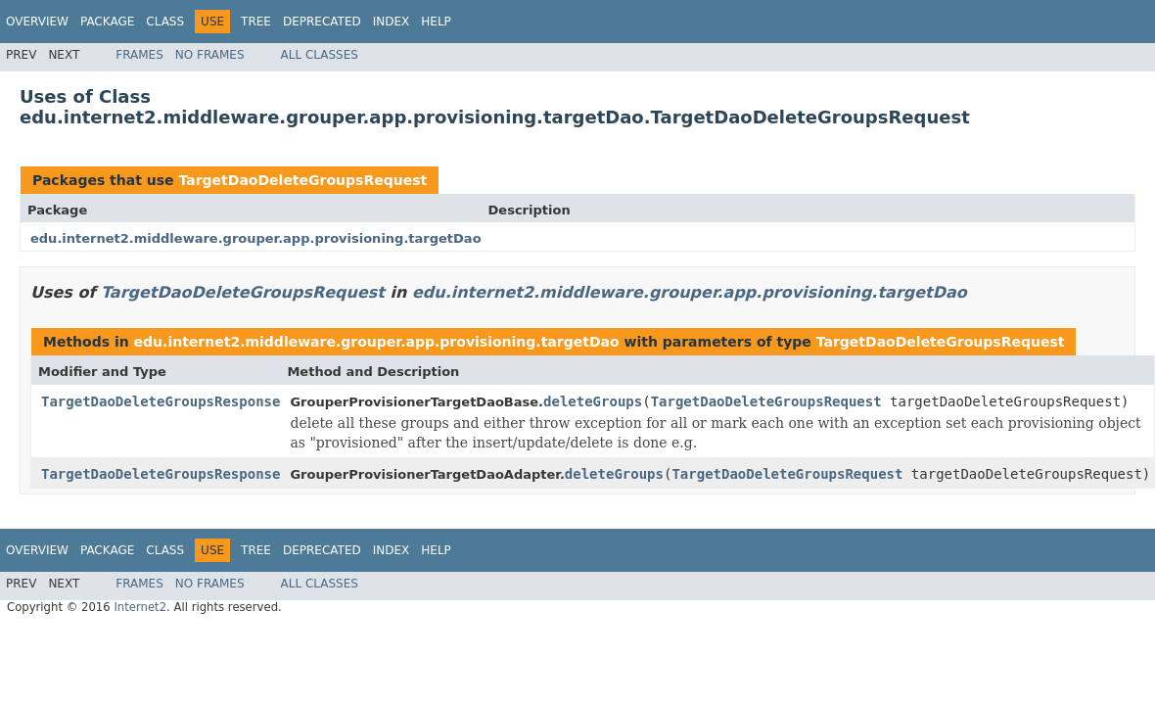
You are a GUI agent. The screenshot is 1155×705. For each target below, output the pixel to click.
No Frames (210, 55)
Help (436, 21)
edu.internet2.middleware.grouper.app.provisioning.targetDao (256, 238)
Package (107, 21)
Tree (256, 21)
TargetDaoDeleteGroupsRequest (302, 180)
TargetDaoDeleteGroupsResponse (160, 401)
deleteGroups (592, 401)
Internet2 (140, 607)
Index (391, 21)
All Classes (319, 55)
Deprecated (322, 21)
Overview (37, 21)
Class (165, 21)
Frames (139, 55)
